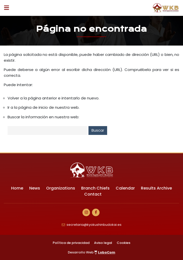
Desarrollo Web (91, 252)
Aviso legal (103, 242)
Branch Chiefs (95, 188)
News (34, 188)
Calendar (125, 188)
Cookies (123, 242)
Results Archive (156, 188)
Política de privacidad (71, 242)
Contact (93, 194)
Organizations (60, 188)
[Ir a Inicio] (165, 8)
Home (17, 188)
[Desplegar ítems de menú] (8, 8)
